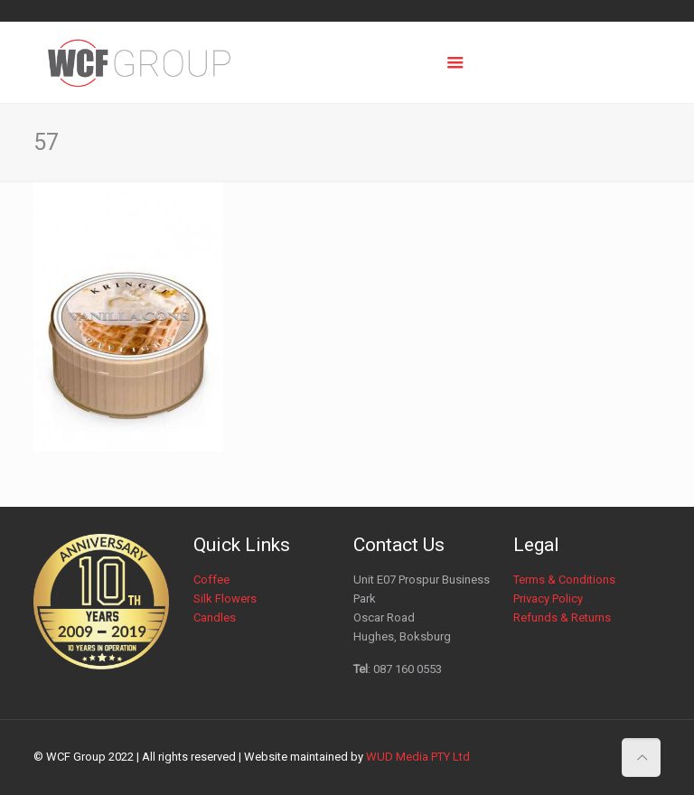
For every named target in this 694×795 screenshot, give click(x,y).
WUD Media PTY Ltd (418, 756)
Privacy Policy (548, 598)
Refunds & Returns (562, 617)
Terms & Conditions (564, 579)
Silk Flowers (225, 598)
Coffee (211, 579)
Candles (214, 617)
